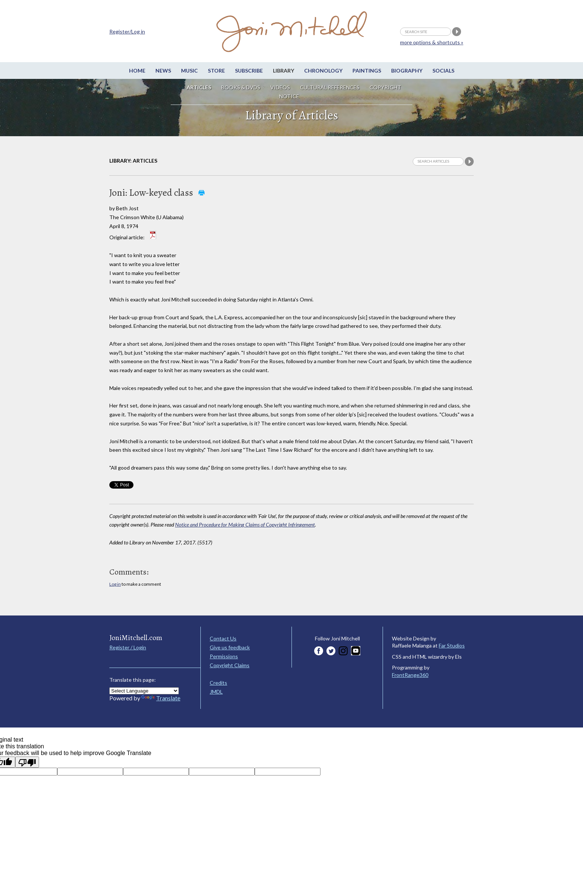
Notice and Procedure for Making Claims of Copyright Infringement (245, 524)
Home (137, 70)
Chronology (323, 70)
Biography (406, 70)
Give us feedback (230, 647)
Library (283, 70)
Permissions (224, 656)
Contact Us (223, 638)
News (163, 70)
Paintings (366, 70)
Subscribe (249, 70)
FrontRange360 (410, 675)
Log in (115, 584)
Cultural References (330, 87)
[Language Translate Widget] (144, 690)
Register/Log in (127, 31)
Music (189, 70)
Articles (199, 87)
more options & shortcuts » (431, 42)
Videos (280, 87)
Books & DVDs (240, 87)
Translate (160, 697)
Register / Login (127, 647)
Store (216, 70)
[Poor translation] (27, 762)
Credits (218, 682)
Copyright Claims (229, 665)
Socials (443, 70)
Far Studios (452, 645)
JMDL (216, 691)
